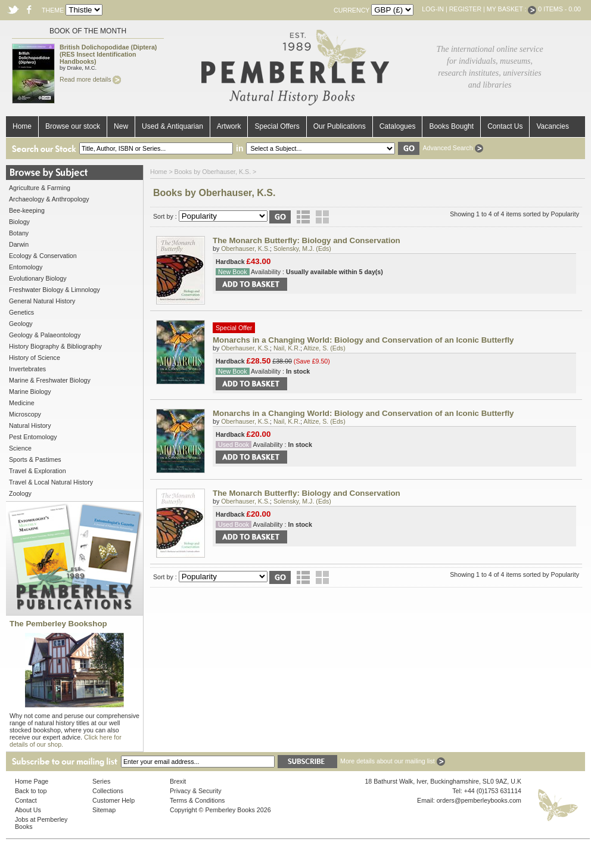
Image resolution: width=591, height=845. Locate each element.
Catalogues (398, 126)
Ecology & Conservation (43, 255)
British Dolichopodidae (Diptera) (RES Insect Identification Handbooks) (108, 54)
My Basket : (512, 9)
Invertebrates (27, 368)
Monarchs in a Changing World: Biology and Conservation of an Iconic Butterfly (363, 339)
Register (465, 9)
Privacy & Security (195, 790)
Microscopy (25, 414)
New (121, 126)
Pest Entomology (33, 436)
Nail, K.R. (286, 348)
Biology (19, 221)
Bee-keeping (27, 210)
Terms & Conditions (197, 800)
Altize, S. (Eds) (324, 348)
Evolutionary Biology (38, 278)
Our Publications (339, 126)
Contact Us (504, 126)
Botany (19, 233)
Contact (26, 800)
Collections (107, 790)
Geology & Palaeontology (44, 334)
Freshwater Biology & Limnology (54, 289)
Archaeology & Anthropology (49, 199)
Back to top (30, 790)
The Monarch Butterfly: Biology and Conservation (306, 240)
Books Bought (451, 126)
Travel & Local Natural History (51, 482)
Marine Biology (30, 391)
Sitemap (104, 809)
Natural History (30, 425)
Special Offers (276, 126)
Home (22, 126)
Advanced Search (452, 147)
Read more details (90, 79)
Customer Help (113, 800)
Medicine (22, 402)
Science (20, 448)
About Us (28, 809)
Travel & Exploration (37, 470)
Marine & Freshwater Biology (50, 380)
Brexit (178, 781)
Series (101, 781)
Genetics (21, 312)
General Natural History (42, 301)
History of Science (34, 357)
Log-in (433, 9)
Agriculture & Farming (39, 187)
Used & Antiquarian (172, 126)
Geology (21, 323)
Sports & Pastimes (35, 459)
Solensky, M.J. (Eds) (302, 248)
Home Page (31, 781)
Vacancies (552, 126)
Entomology (25, 267)
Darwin (19, 244)
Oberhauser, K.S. (245, 248)
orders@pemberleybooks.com (479, 800)
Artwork (229, 126)
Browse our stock (72, 126)
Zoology (20, 493)
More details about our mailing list (392, 761)
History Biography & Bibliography (55, 346)
